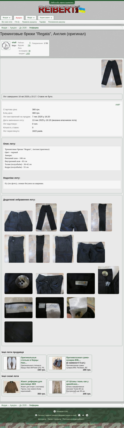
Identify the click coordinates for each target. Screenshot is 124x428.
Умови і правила (54, 419)
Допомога (42, 419)
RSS (87, 415)
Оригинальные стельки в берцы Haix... (29, 360)
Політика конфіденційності (73, 419)
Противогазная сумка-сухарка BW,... (77, 358)
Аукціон (19, 18)
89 (29, 51)
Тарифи (42, 22)
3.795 (46, 43)
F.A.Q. (17, 22)
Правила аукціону (29, 22)
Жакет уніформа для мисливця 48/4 (31, 382)
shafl (14, 42)
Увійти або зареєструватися (62, 2)
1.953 (28, 53)
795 (29, 45)
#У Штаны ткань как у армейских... (77, 382)
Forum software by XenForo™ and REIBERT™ (62, 424)
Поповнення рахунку (56, 22)
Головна (79, 415)
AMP (118, 104)
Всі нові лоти (7, 22)
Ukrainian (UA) (62, 411)
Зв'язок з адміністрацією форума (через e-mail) (57, 415)
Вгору (83, 415)
